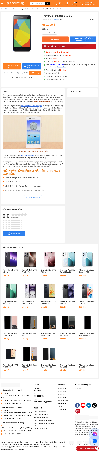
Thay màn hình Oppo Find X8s (67, 303)
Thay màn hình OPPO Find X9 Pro (29, 271)
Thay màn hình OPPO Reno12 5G (67, 334)
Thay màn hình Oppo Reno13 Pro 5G (48, 366)
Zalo (94, 441)
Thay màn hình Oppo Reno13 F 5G (67, 366)
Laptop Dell (62, 391)
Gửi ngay (35, 73)
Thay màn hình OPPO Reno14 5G (10, 303)
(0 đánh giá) (55, 19)
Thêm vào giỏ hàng (83, 39)
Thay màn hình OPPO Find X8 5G (10, 366)
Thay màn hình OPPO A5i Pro (10, 271)
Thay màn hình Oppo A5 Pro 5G (29, 366)
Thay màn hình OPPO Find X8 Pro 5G (87, 334)
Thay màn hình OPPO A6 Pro (48, 271)
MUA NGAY (55, 39)
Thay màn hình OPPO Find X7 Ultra (10, 334)
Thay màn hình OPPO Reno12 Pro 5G (29, 303)
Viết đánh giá (14, 233)
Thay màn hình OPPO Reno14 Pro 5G (67, 271)
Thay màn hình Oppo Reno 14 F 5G (86, 271)
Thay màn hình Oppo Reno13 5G (86, 366)
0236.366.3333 (90, 5)
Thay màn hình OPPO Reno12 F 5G (48, 334)
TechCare (78, 388)
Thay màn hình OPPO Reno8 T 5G (48, 303)
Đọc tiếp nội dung (33, 197)
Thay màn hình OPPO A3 (29, 334)
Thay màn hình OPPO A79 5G (87, 303)
